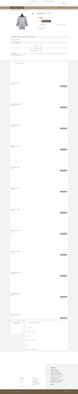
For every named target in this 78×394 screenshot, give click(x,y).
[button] (32, 13)
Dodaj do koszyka (47, 21)
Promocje (26, 7)
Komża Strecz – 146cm (15, 230)
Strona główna (13, 10)
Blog (45, 7)
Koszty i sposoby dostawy (35, 380)
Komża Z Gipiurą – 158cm (16, 293)
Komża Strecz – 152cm (15, 188)
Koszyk (54, 7)
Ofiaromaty (27, 344)
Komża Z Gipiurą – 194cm (16, 314)
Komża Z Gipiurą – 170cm (16, 272)
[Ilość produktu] (39, 21)
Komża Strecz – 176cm (15, 146)
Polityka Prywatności (35, 384)
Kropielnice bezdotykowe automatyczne (31, 340)
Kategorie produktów (16, 7)
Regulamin (21, 381)
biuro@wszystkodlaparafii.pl (32, 1)
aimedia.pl (66, 391)
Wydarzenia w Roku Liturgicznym (30, 349)
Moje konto (49, 7)
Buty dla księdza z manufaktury (30, 331)
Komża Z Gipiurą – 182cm (16, 104)
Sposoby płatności (34, 381)
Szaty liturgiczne (19, 10)
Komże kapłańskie (25, 10)
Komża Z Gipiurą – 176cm (16, 125)
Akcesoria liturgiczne (29, 327)
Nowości (31, 7)
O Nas (36, 7)
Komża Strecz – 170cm (15, 83)
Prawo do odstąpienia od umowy (36, 383)
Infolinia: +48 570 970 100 (47, 1)
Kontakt (40, 7)
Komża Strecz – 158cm (15, 209)
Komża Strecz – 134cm (15, 167)
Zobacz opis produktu (41, 27)
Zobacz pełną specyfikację (42, 29)
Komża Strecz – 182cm (15, 251)
